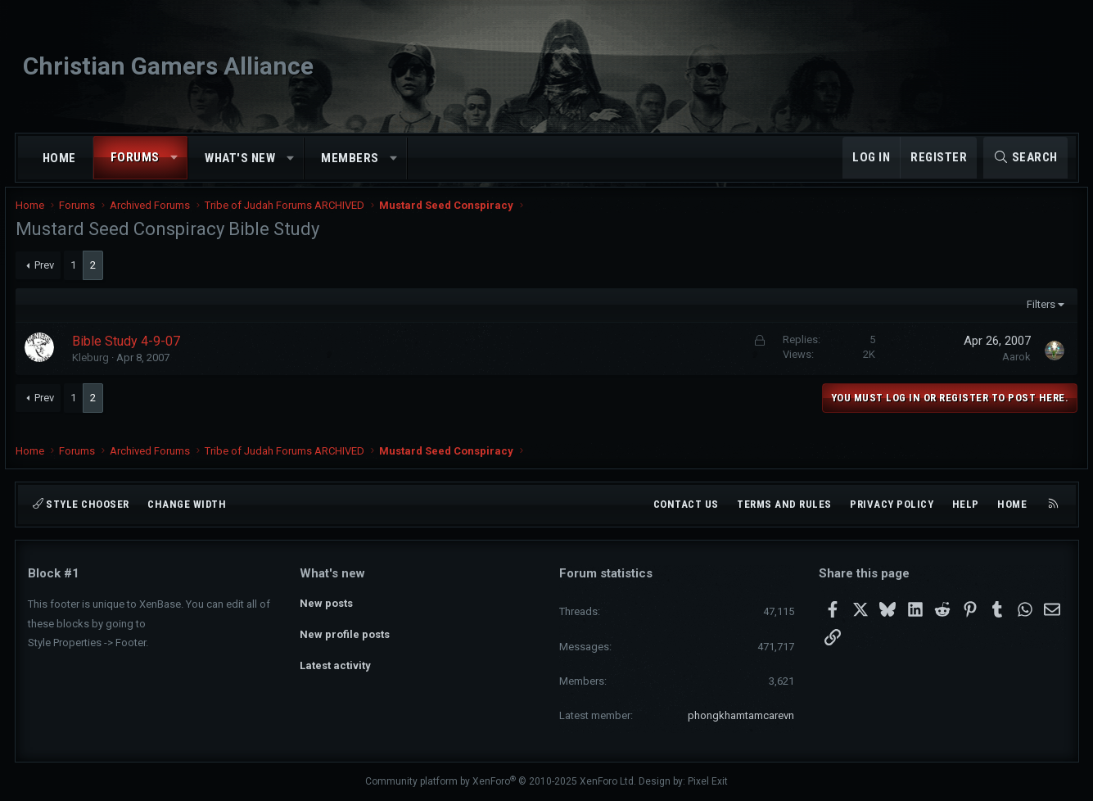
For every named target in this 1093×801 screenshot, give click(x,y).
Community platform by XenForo (500, 781)
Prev (55, 275)
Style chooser (81, 504)
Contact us (686, 504)
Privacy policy (891, 504)
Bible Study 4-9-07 (138, 352)
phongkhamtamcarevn (741, 715)
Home (59, 158)
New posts (326, 602)
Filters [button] (1028, 315)
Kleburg (102, 368)
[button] (174, 158)
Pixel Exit (708, 781)
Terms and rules (784, 504)
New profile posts (345, 632)
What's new (240, 158)
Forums (135, 157)
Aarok (1005, 367)
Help (965, 504)
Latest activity (335, 661)
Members (350, 158)
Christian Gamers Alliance (168, 66)
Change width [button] (186, 504)
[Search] (1025, 158)
